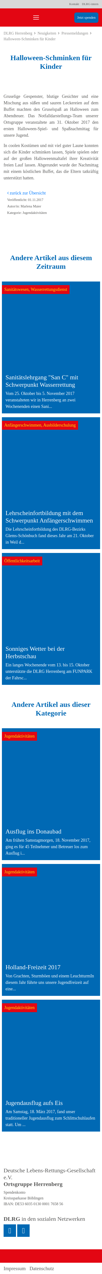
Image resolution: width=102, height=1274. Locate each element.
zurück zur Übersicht (26, 193)
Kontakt (74, 4)
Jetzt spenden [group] (86, 17)
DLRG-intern (90, 4)
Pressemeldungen (74, 33)
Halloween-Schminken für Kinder (30, 39)
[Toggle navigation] (36, 17)
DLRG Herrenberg (18, 33)
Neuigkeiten (47, 33)
